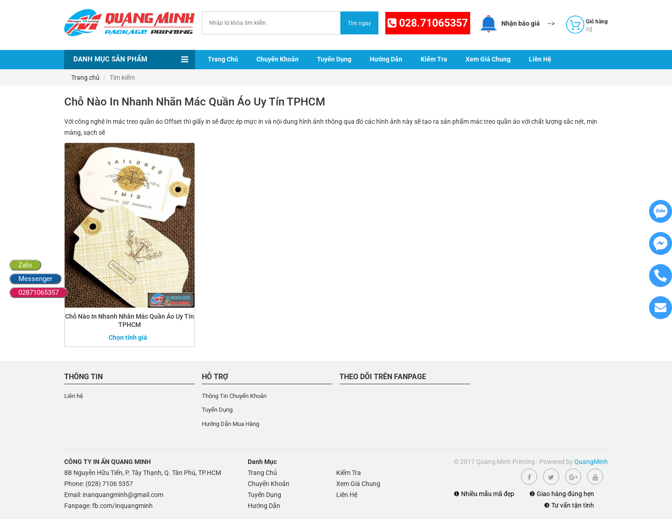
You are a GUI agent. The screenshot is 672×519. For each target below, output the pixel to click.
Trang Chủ (223, 59)
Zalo (25, 265)
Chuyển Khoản (277, 59)
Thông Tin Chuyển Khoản (234, 395)
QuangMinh (591, 461)
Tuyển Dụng (334, 59)
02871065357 (38, 292)
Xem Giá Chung (488, 59)
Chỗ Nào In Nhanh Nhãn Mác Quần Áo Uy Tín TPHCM (129, 320)
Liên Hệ (540, 59)
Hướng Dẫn (386, 59)
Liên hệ (73, 395)
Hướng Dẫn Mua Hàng (230, 423)
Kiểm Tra (434, 59)
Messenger (35, 279)
